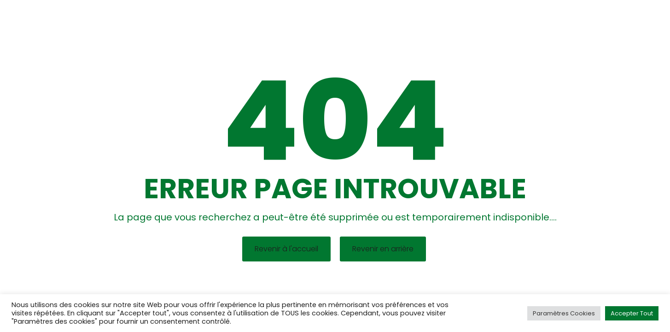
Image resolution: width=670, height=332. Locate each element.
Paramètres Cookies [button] (564, 313)
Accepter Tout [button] (632, 313)
